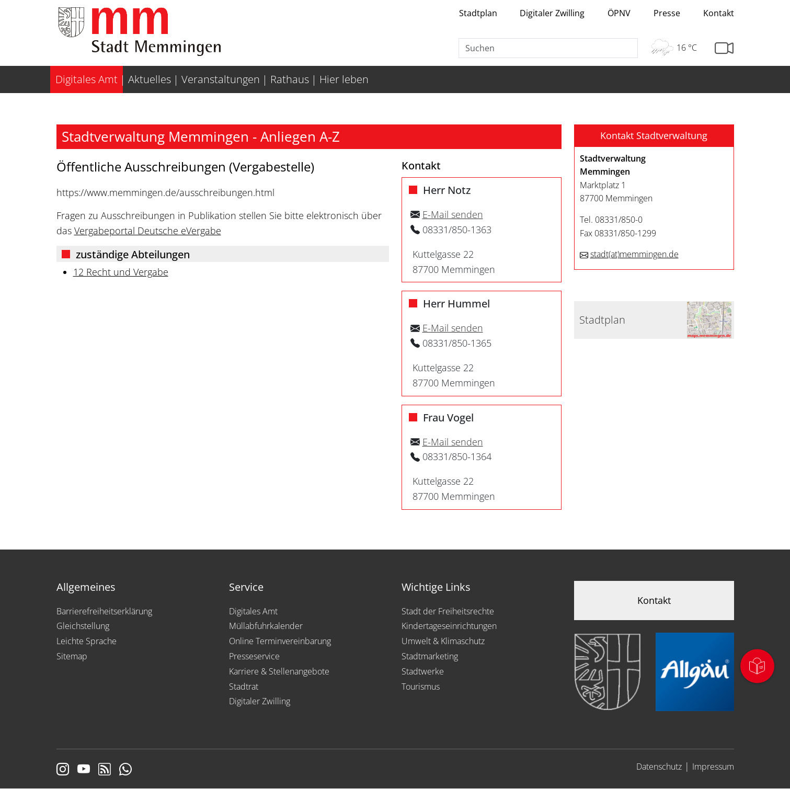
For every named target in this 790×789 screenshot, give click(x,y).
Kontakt (718, 13)
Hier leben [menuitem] (344, 79)
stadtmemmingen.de (634, 254)
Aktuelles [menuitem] (149, 79)
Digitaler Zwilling (552, 13)
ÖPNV (619, 13)
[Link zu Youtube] (83, 770)
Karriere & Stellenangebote (279, 671)
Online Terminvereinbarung (280, 641)
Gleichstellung (82, 626)
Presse (667, 13)
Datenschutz (659, 766)
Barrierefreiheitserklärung (104, 611)
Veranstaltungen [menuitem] (220, 79)
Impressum (713, 766)
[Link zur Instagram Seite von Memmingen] (62, 770)
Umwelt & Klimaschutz (443, 641)
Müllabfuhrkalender (266, 626)
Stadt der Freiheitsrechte (448, 611)
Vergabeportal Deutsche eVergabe (147, 230)
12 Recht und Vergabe (120, 272)
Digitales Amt (253, 611)
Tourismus (421, 686)
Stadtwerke (423, 671)
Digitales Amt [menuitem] (86, 79)
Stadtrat (243, 686)
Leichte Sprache (86, 641)
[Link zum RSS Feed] (104, 770)
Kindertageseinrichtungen (449, 626)
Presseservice (254, 656)
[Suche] (548, 48)
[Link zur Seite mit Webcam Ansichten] (724, 48)
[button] (654, 136)
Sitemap (71, 656)
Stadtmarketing (430, 656)
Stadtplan (478, 13)
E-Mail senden (452, 214)
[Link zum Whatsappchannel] (125, 770)
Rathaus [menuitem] (289, 79)
